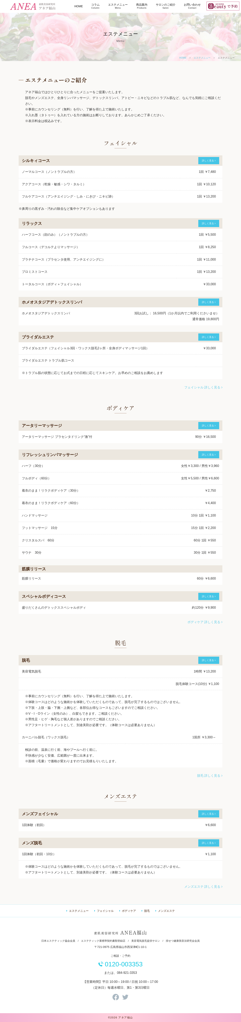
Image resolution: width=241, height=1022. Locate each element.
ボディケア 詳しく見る (204, 622)
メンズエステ (166, 910)
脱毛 (147, 910)
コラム (95, 6)
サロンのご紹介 (165, 6)
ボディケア (129, 910)
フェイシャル (105, 910)
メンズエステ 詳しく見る (203, 886)
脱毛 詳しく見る (209, 775)
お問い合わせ (192, 6)
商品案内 (141, 6)
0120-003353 (120, 964)
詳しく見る (208, 160)
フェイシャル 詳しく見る (203, 387)
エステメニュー (118, 6)
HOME (78, 6)
